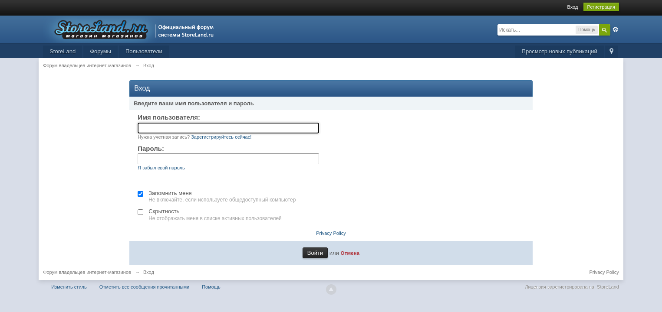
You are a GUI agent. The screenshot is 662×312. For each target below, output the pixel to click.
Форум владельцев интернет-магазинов (87, 272)
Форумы (100, 51)
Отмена (350, 253)
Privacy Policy (331, 233)
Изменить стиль (69, 286)
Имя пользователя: (169, 117)
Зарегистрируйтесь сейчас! (221, 137)
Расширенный (615, 29)
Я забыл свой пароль (161, 167)
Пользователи (143, 51)
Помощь (211, 286)
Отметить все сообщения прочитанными (144, 286)
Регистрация (601, 7)
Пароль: (151, 148)
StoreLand (62, 51)
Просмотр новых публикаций (559, 51)
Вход (572, 7)
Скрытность (163, 211)
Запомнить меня (169, 193)
